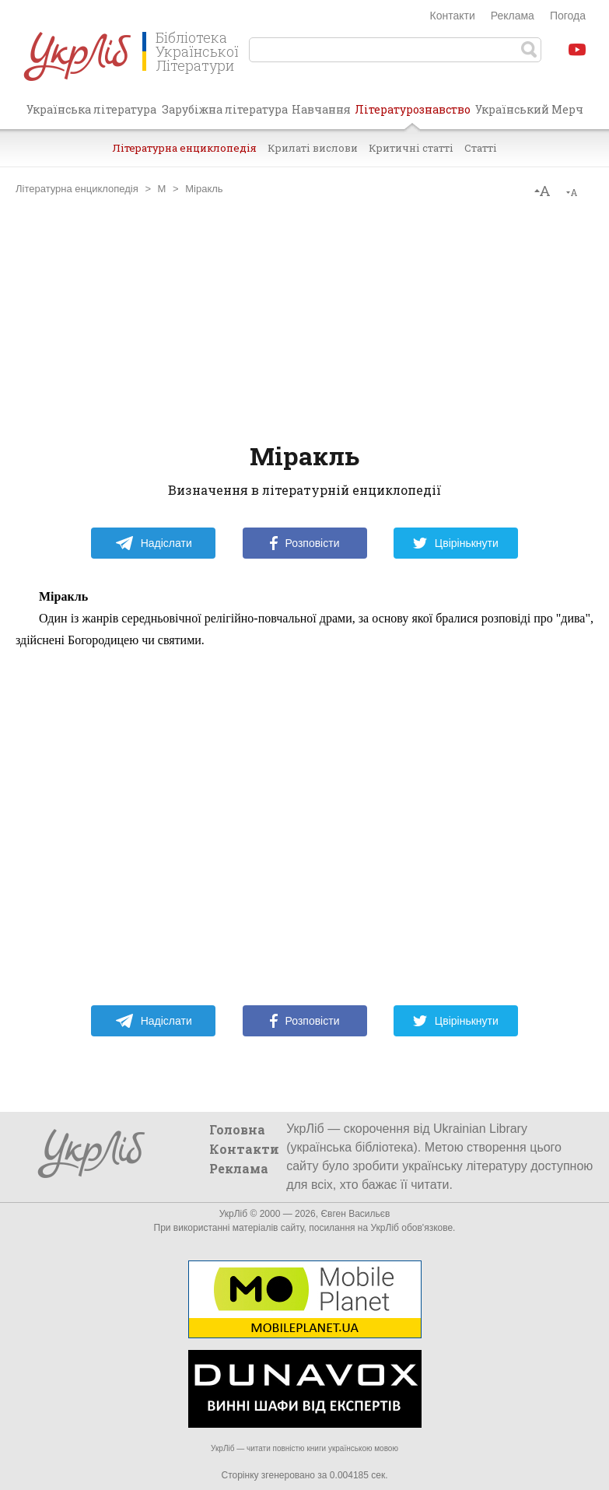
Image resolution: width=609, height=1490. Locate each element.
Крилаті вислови (313, 148)
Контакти (452, 15)
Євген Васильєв (355, 1213)
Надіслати (153, 543)
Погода (568, 15)
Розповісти (305, 543)
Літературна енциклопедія (184, 148)
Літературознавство (413, 115)
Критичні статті (411, 148)
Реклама (512, 15)
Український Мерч (529, 109)
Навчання (321, 109)
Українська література (91, 109)
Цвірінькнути (456, 543)
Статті (480, 148)
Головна (237, 1129)
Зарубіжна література (225, 109)
